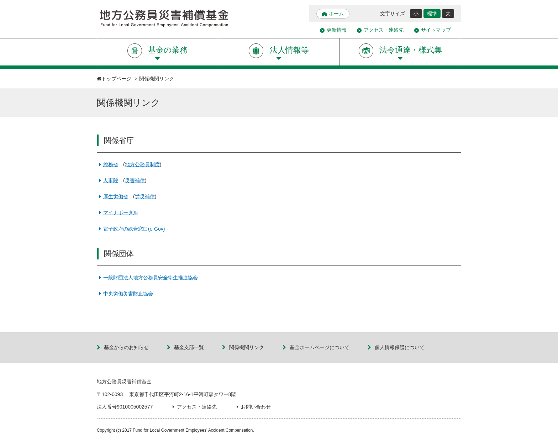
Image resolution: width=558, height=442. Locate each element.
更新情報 (333, 30)
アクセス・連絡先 (380, 30)
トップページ (116, 78)
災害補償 (135, 180)
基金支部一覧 (185, 347)
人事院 (107, 180)
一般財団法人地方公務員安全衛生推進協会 (147, 277)
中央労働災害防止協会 (125, 293)
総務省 (107, 164)
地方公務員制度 (142, 164)
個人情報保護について (396, 347)
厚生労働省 (112, 196)
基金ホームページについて (316, 347)
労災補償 (145, 196)
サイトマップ (432, 30)
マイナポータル (117, 212)
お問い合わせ (254, 407)
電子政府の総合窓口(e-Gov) (131, 229)
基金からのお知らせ (123, 347)
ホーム (333, 13)
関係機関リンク (243, 347)
